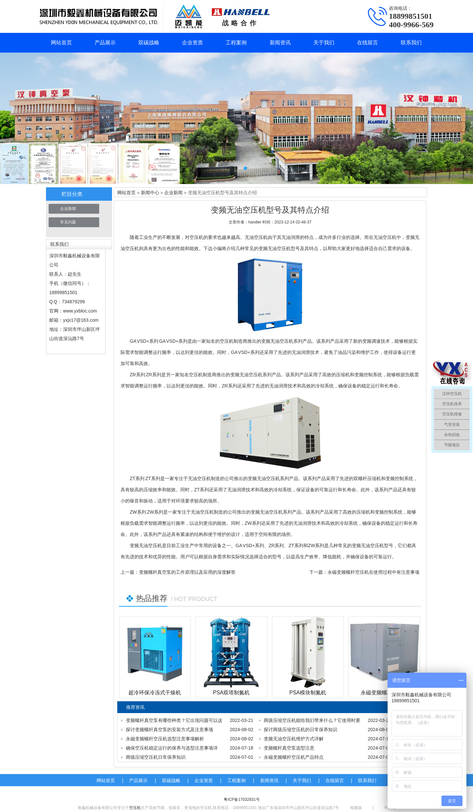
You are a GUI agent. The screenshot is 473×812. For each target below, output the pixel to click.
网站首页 (61, 42)
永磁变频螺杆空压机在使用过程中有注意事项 (373, 572)
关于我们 (323, 42)
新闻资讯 (280, 42)
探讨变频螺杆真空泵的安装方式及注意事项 (169, 729)
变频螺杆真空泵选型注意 (289, 748)
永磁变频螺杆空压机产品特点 (294, 757)
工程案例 (236, 42)
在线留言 (367, 42)
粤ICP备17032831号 (241, 799)
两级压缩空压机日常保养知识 (156, 757)
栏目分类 (71, 194)
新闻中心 (150, 192)
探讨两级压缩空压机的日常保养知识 (300, 729)
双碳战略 (148, 42)
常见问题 (68, 222)
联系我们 (411, 42)
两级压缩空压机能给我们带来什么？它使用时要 (312, 720)
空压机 (135, 807)
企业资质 (192, 42)
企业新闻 (68, 208)
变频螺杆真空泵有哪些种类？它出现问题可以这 (174, 720)
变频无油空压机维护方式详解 (294, 738)
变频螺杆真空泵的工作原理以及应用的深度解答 (187, 572)
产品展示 (105, 42)
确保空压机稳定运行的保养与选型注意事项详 (172, 748)
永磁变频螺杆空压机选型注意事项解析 (165, 738)
